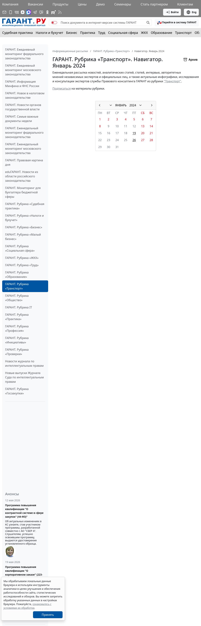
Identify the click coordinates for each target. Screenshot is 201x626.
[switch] (54, 22)
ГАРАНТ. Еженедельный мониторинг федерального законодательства (24, 132)
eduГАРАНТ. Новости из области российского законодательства (21, 176)
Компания (10, 4)
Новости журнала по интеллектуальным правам (24, 363)
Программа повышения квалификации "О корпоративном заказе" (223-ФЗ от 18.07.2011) (23, 572)
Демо (100, 4)
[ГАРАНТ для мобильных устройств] (10, 12)
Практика (87, 32)
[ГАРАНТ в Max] (28, 12)
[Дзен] (22, 12)
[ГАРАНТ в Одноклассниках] (47, 12)
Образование (161, 32)
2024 (133, 105)
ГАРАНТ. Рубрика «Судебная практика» (24, 206)
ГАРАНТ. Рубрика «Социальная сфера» (20, 248)
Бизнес (71, 32)
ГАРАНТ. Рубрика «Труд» (22, 265)
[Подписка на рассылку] (4, 12)
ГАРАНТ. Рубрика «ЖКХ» (21, 258)
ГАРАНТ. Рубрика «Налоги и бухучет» (24, 218)
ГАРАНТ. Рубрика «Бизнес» (23, 227)
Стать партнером (154, 4)
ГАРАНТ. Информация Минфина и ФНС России (22, 84)
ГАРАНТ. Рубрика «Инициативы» (17, 340)
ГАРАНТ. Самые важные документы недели (21, 119)
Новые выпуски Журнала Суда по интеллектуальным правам (24, 377)
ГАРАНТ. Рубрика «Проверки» (17, 352)
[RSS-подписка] (60, 12)
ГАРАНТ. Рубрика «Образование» (17, 274)
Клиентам (185, 4)
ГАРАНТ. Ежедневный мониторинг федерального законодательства (24, 54)
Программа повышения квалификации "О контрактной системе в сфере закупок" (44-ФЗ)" (24, 510)
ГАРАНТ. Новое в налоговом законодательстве (25, 95)
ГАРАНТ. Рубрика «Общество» (17, 298)
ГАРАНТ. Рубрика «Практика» (17, 317)
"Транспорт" (172, 81)
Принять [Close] (48, 615)
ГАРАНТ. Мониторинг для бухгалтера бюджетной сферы (23, 192)
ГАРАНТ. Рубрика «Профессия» (17, 328)
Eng (191, 12)
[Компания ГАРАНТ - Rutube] (53, 12)
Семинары (122, 4)
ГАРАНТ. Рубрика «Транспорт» (17, 286)
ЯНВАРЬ (120, 105)
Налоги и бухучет (49, 32)
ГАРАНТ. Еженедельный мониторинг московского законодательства (23, 148)
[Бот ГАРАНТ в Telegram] (41, 12)
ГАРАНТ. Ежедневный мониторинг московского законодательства (23, 70)
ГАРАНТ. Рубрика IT (18, 307)
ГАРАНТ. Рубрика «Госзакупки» (17, 391)
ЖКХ (144, 32)
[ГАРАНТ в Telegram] (35, 12)
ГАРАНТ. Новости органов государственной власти (23, 107)
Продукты (60, 4)
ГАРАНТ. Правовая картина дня (24, 162)
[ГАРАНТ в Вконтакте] (17, 12)
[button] (177, 22)
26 (134, 140)
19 (134, 133)
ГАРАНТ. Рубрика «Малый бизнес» (23, 237)
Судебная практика (17, 32)
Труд (101, 32)
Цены (82, 4)
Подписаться (62, 88)
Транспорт (183, 32)
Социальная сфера (123, 32)
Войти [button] (172, 12)
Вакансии (35, 4)
